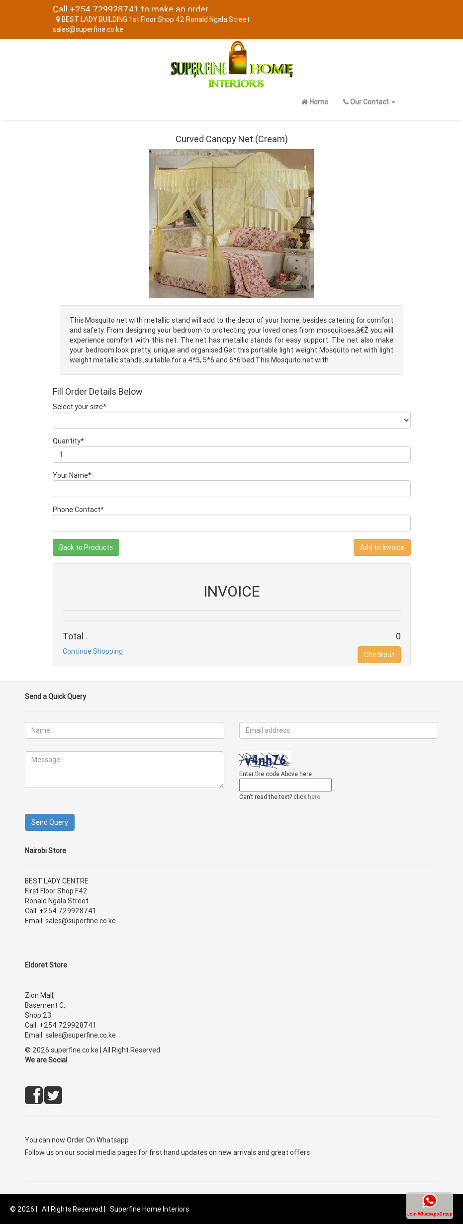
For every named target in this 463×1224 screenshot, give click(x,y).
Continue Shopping (93, 651)
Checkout (379, 654)
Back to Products (86, 547)
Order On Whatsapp (98, 1140)
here (314, 796)
